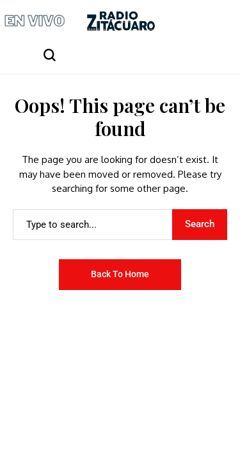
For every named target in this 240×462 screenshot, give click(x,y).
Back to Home (120, 274)
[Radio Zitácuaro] (121, 20)
